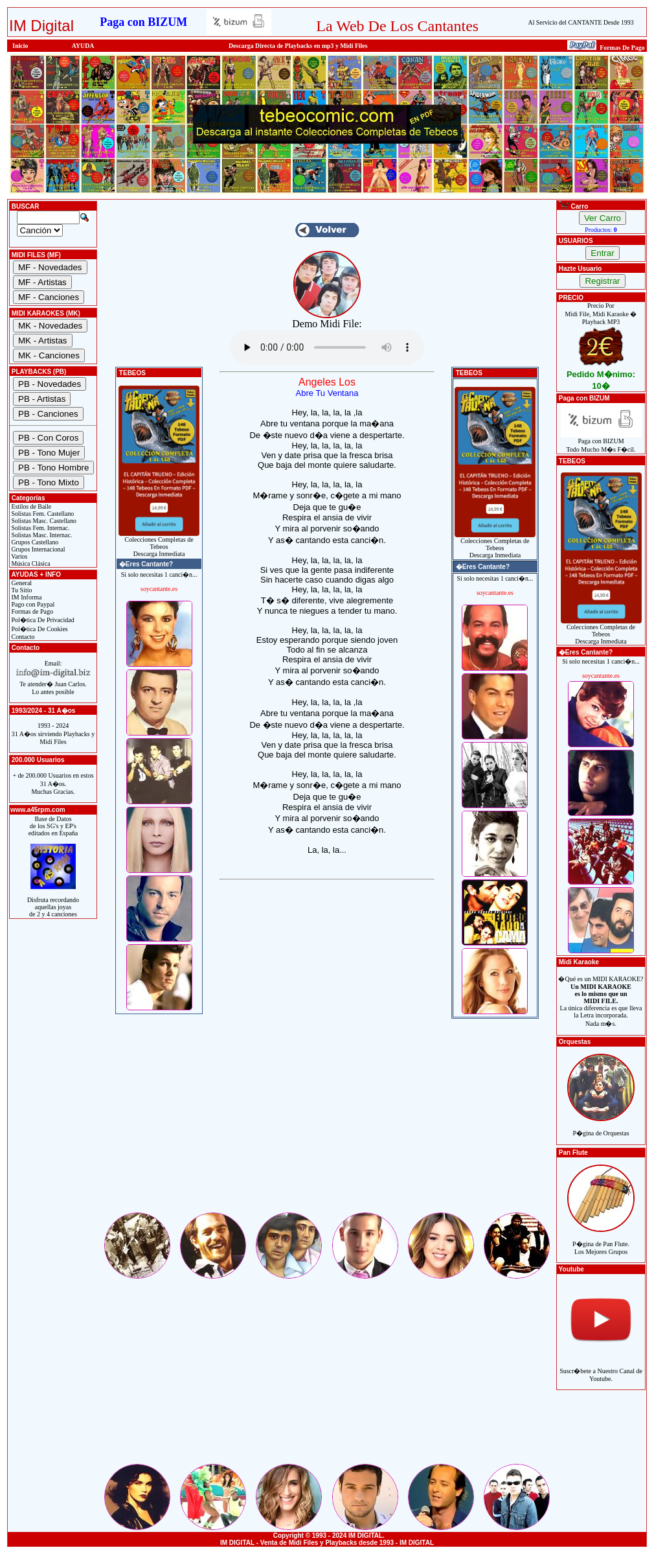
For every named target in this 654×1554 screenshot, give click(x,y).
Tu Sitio (21, 590)
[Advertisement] (327, 1120)
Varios (18, 556)
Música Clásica (30, 563)
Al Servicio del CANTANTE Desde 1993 (581, 22)
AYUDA (83, 45)
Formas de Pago (31, 611)
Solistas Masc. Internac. (41, 535)
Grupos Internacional (37, 549)
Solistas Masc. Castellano (43, 520)
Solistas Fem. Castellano (42, 513)
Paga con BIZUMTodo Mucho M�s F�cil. (601, 442)
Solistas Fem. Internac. (39, 527)
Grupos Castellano (34, 542)
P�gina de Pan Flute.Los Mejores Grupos (601, 1240)
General (21, 582)
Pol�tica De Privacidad (42, 619)
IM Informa (25, 597)
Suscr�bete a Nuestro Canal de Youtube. (600, 1367)
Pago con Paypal (32, 604)
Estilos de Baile (30, 506)
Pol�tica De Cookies (39, 628)
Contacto (22, 636)
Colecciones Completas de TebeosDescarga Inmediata (158, 543)
